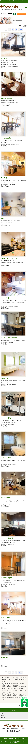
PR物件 (2, 713)
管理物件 (3, 715)
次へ (20, 29)
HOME (19, 26)
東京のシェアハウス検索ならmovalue (14, 738)
